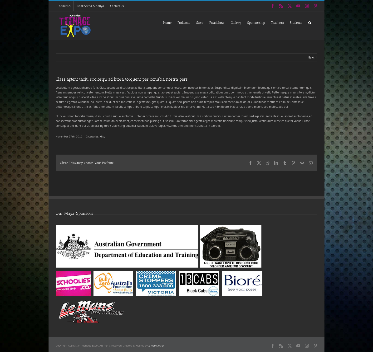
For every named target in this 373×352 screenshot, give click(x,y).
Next (311, 57)
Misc (102, 136)
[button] (309, 22)
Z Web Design (156, 345)
